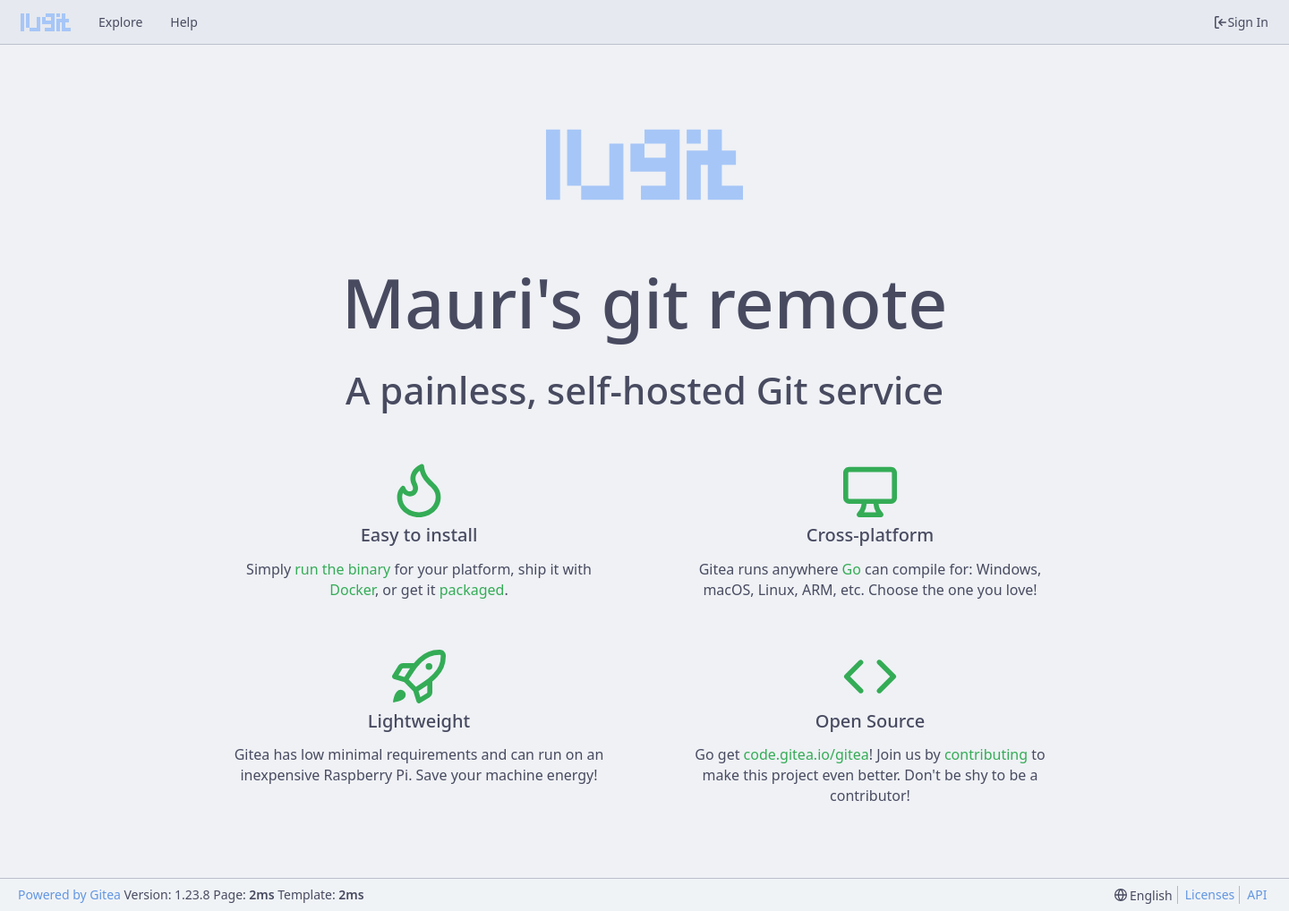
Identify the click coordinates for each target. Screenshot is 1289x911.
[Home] (45, 22)
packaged (472, 590)
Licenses (1210, 894)
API (1257, 894)
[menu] (1143, 895)
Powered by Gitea (69, 894)
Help (184, 21)
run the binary (342, 569)
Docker (352, 590)
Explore (120, 21)
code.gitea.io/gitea (806, 754)
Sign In (1240, 21)
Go (851, 569)
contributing (986, 754)
